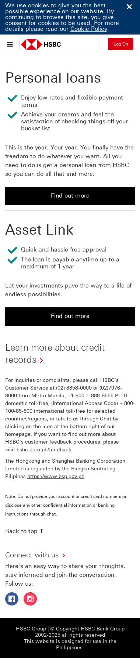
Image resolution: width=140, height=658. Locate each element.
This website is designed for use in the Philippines (70, 644)
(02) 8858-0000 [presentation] (74, 388)
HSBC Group (31, 629)
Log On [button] (120, 44)
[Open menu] (12, 44)
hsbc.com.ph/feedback (44, 449)
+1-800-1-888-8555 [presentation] (90, 396)
